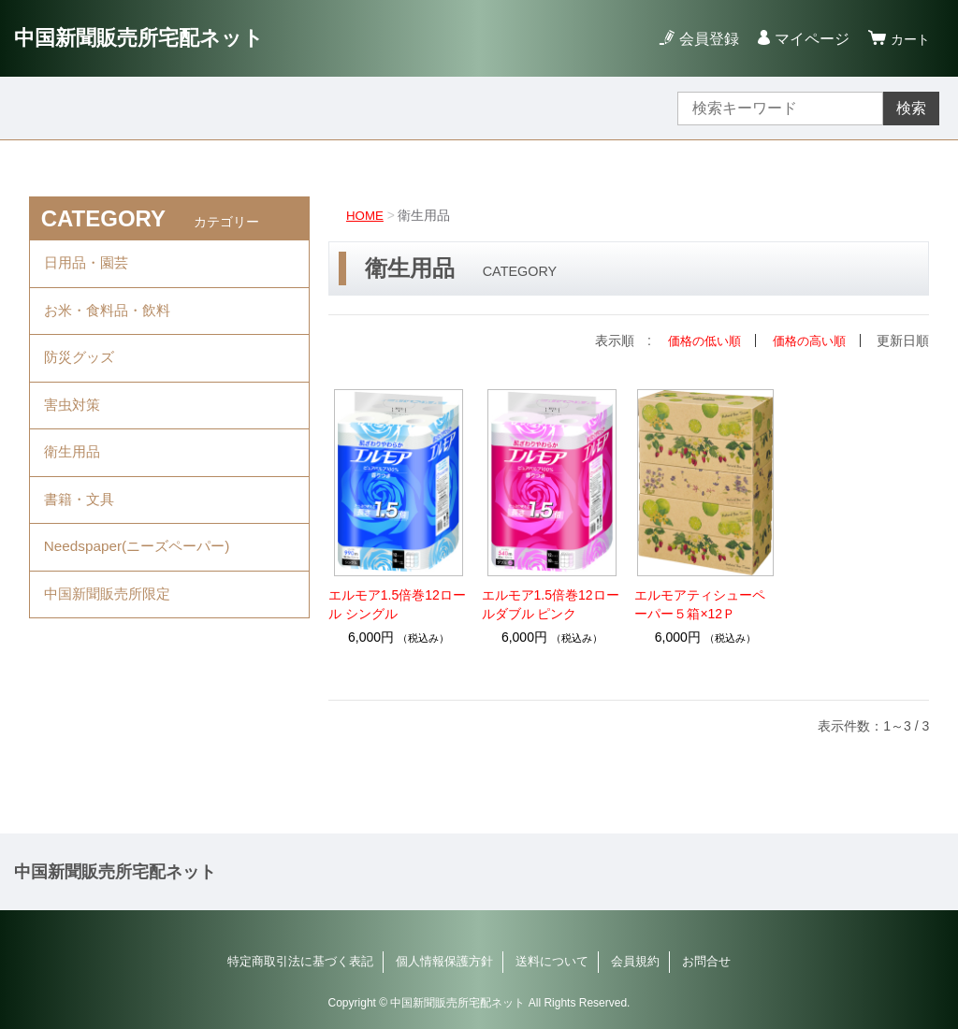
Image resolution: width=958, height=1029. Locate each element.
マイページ (806, 39)
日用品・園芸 (89, 265)
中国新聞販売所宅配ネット (150, 38)
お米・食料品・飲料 (111, 317)
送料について (551, 961)
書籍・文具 (81, 522)
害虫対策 (74, 420)
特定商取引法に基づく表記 (300, 961)
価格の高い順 (806, 340)
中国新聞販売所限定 (111, 625)
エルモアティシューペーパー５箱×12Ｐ (699, 604)
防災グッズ (81, 368)
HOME (365, 215)
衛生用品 (74, 471)
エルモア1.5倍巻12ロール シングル (397, 604)
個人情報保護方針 (444, 961)
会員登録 (703, 39)
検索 (911, 108)
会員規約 (635, 961)
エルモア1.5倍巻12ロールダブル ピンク (550, 604)
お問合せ (706, 961)
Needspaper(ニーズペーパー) (142, 574)
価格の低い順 (696, 340)
